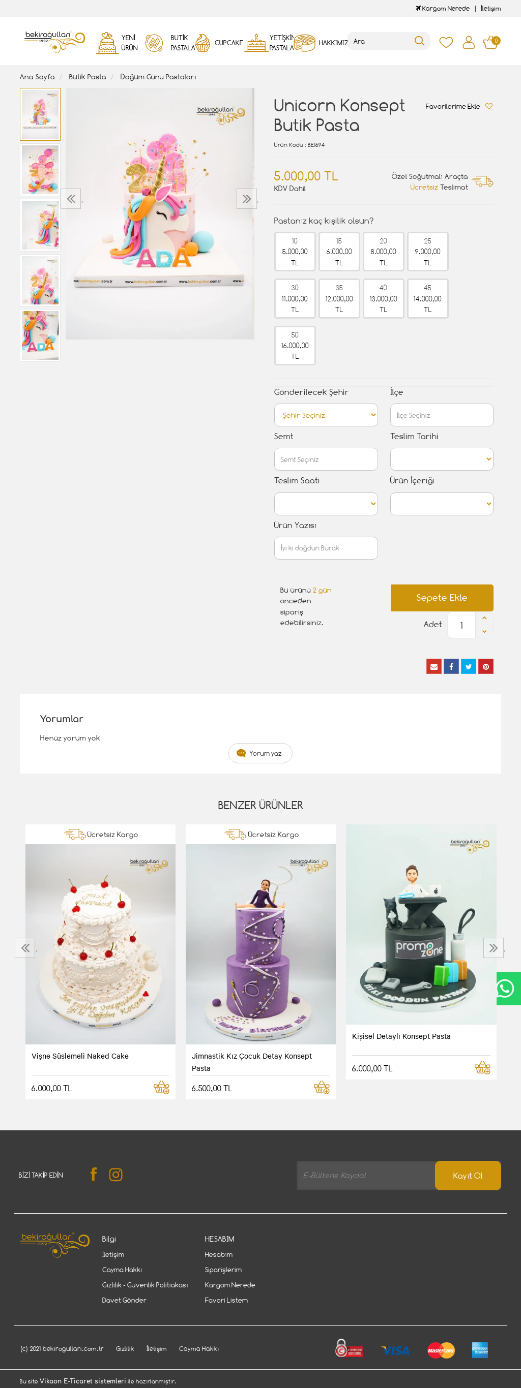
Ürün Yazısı (295, 525)
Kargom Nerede (443, 8)
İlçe (396, 392)
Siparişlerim (223, 1270)
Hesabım (219, 1254)
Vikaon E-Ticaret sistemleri (83, 1381)
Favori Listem (226, 1300)
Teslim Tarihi (414, 436)
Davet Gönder (124, 1300)
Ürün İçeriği (412, 480)
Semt (284, 436)
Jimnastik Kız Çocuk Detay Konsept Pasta (252, 1062)
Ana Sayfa (37, 76)
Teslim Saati (297, 480)
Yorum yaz (265, 753)
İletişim (491, 8)
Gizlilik (125, 1348)
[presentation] (72, 199)
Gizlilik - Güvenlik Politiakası (145, 1285)
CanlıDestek (504, 988)
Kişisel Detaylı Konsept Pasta (401, 1036)
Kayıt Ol (468, 1176)
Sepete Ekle (442, 597)
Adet (433, 624)
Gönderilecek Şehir (311, 392)
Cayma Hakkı (122, 1270)
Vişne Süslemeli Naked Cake (80, 1056)
